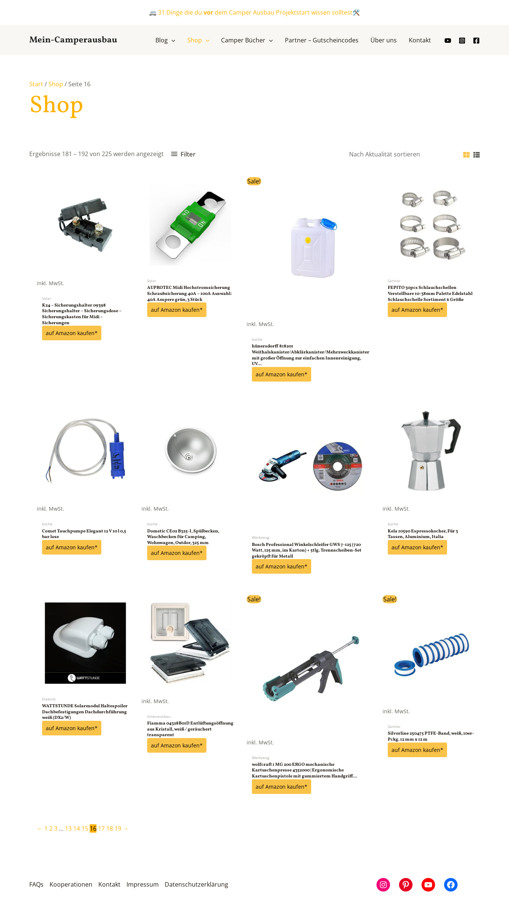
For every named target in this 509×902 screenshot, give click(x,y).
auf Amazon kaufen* (72, 333)
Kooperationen (71, 884)
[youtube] (447, 40)
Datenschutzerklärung (196, 884)
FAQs (36, 884)
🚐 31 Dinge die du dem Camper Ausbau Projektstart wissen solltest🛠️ (254, 12)
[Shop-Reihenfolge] (400, 154)
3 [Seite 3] (55, 828)
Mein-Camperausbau (73, 40)
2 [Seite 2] (51, 828)
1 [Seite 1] (46, 828)
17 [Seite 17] (101, 828)
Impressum (142, 884)
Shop (55, 84)
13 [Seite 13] (68, 828)
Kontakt (109, 884)
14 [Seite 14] (76, 828)
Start (36, 84)
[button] (171, 40)
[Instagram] (462, 40)
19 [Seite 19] (117, 828)
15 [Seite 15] (84, 828)
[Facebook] (476, 40)
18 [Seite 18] (109, 828)
